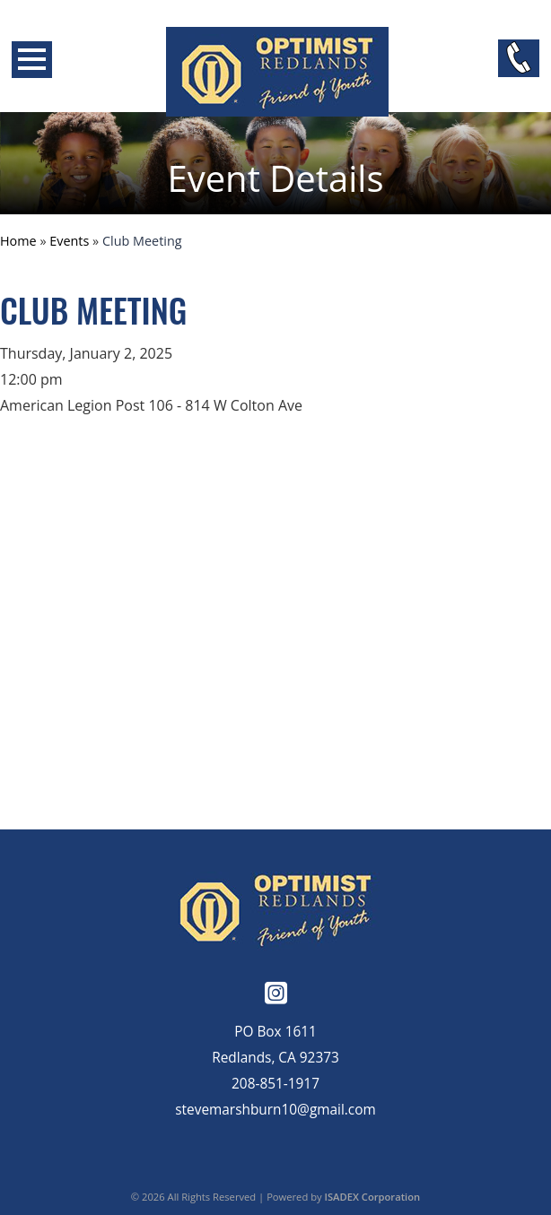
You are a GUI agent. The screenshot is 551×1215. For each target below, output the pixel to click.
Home (18, 240)
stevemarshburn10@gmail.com (275, 1109)
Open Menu (32, 59)
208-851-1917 (275, 1083)
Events (69, 240)
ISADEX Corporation (373, 1196)
